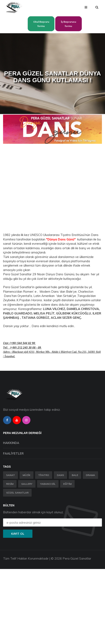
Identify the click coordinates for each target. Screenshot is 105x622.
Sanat (10, 475)
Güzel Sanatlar (17, 492)
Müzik (26, 475)
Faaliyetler (13, 453)
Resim (9, 483)
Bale (75, 475)
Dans (60, 475)
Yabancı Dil (47, 483)
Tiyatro (43, 475)
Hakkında (11, 443)
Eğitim (67, 483)
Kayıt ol (17, 534)
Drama (90, 475)
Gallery (26, 483)
